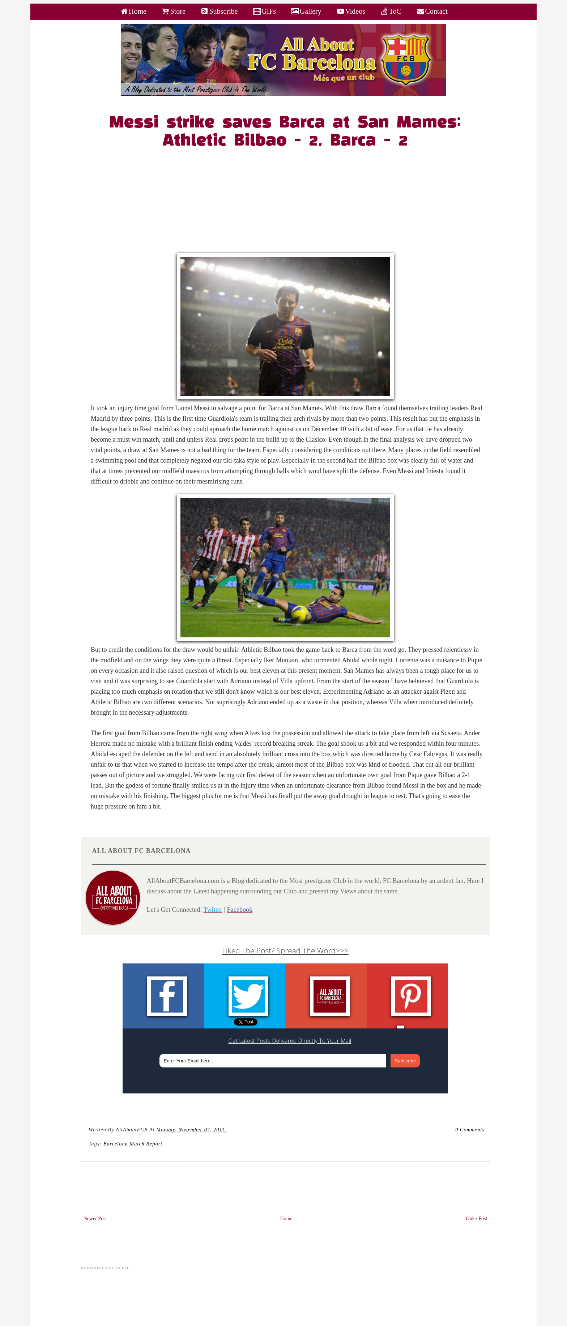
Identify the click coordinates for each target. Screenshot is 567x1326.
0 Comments (470, 1129)
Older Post (476, 1218)
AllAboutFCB (132, 1129)
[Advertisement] (289, 202)
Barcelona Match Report (132, 1144)
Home (286, 1218)
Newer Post (95, 1218)
